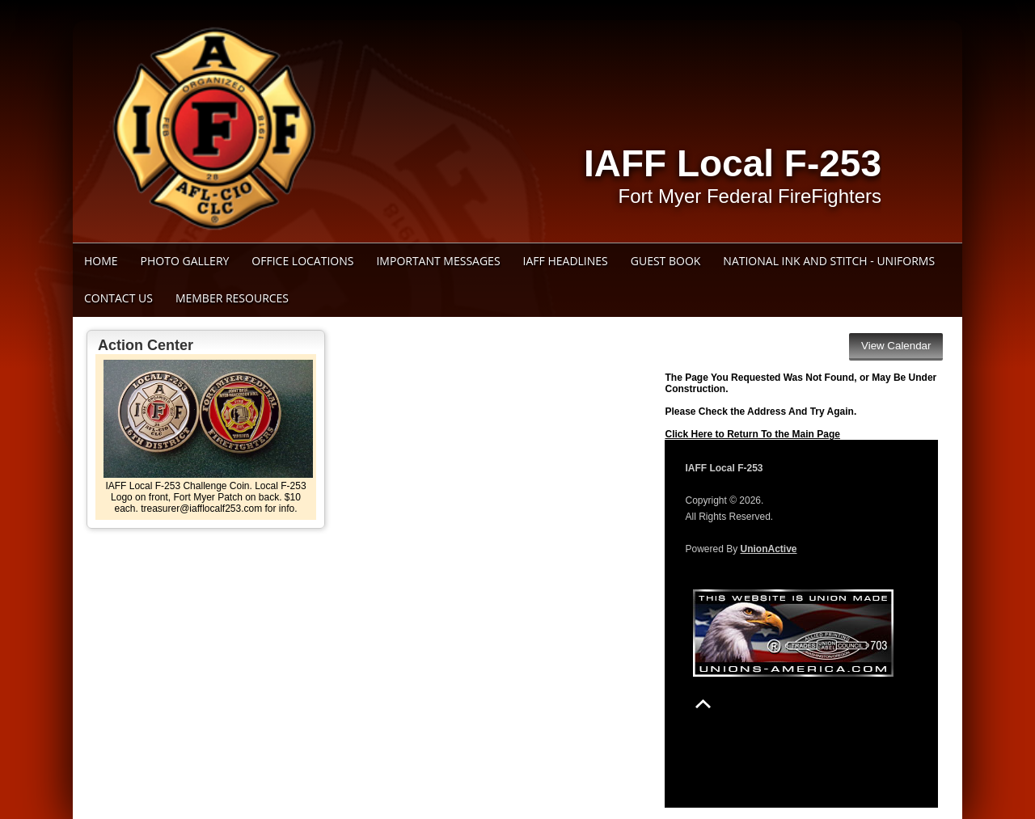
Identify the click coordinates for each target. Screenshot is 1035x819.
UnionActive (769, 549)
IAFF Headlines (565, 260)
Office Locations (302, 260)
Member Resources (232, 298)
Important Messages (438, 260)
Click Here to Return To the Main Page (752, 434)
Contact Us (118, 298)
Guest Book (666, 260)
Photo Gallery (185, 260)
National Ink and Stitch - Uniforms (829, 260)
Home (101, 260)
